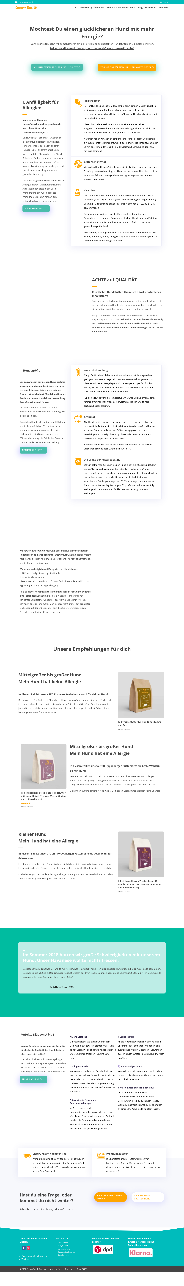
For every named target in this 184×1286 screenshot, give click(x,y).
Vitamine (89, 190)
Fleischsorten (92, 100)
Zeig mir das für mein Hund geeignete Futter (125, 67)
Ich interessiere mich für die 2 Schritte (56, 67)
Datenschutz (63, 1242)
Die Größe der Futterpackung (102, 459)
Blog (140, 8)
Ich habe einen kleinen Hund (121, 8)
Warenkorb (150, 8)
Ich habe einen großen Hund (89, 8)
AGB (59, 1246)
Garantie (65, 1246)
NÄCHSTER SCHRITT (35, 208)
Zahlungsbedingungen (67, 1252)
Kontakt (65, 1255)
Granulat (89, 417)
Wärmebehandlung (96, 370)
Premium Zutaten (117, 1153)
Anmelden (164, 8)
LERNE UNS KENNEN (32, 1079)
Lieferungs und (64, 1249)
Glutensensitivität (95, 162)
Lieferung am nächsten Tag (49, 1153)
